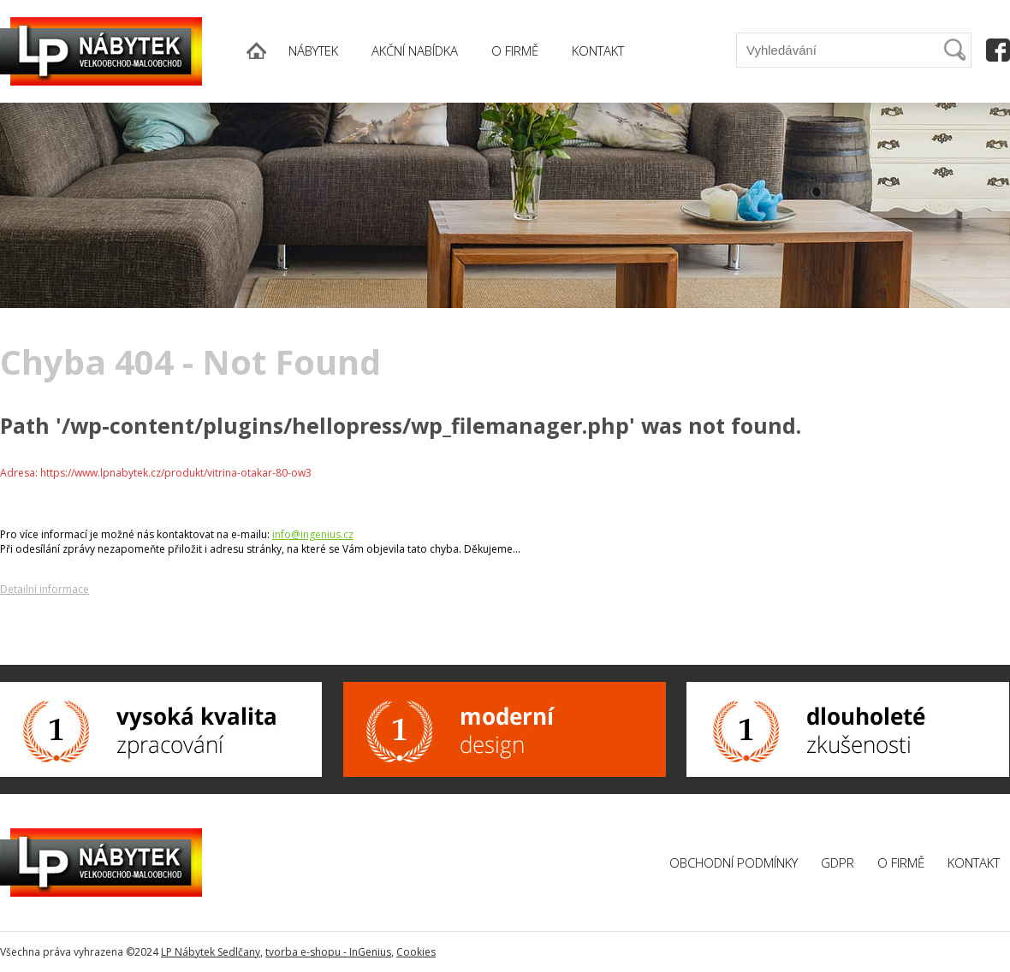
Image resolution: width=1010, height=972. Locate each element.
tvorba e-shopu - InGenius (328, 952)
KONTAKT (598, 50)
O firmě (900, 862)
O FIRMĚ (514, 50)
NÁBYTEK (313, 50)
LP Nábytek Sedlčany (210, 952)
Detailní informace (44, 589)
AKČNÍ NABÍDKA (414, 50)
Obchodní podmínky (733, 862)
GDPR (837, 862)
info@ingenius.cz (313, 534)
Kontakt (974, 862)
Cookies (416, 952)
